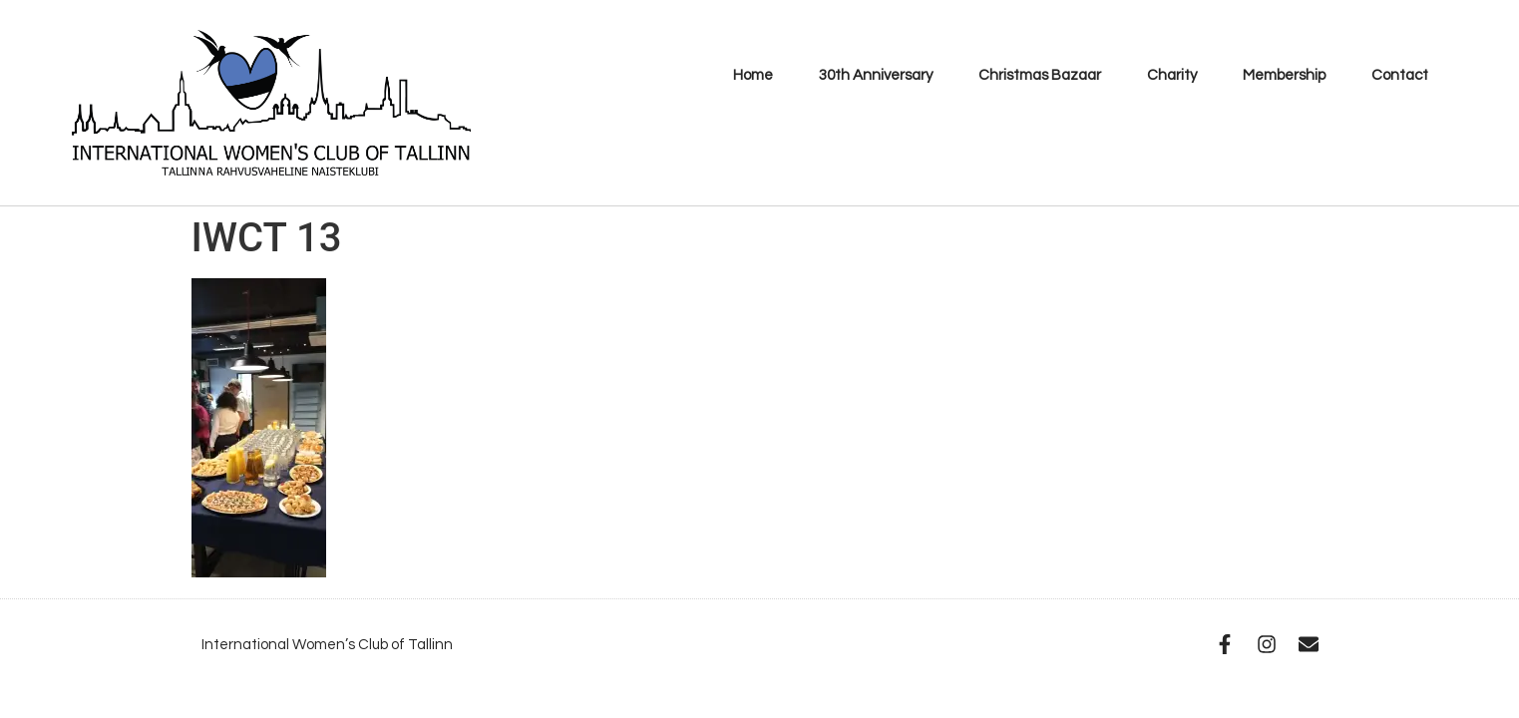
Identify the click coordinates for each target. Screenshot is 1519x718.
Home (753, 75)
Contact (1399, 75)
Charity (1172, 75)
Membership (1284, 75)
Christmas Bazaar (1039, 75)
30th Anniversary (876, 75)
